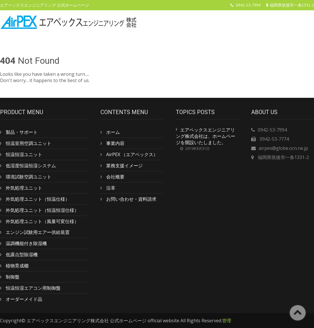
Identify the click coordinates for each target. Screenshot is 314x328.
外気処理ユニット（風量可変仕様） (42, 221)
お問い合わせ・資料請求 (131, 199)
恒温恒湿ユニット (24, 154)
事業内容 (115, 143)
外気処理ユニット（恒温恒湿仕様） (42, 210)
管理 (226, 320)
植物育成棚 (17, 266)
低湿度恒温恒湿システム (31, 165)
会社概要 (115, 177)
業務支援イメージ (124, 165)
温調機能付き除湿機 (26, 243)
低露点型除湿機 (22, 254)
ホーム (113, 132)
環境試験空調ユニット (28, 177)
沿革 (110, 188)
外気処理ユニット (24, 188)
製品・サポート (22, 132)
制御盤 (12, 277)
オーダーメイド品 (24, 299)
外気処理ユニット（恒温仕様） (38, 199)
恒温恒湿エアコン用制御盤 (33, 288)
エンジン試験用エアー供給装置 (38, 232)
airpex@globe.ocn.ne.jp (283, 148)
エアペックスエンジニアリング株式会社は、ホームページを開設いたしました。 (205, 136)
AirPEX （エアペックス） (132, 154)
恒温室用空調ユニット (28, 143)
